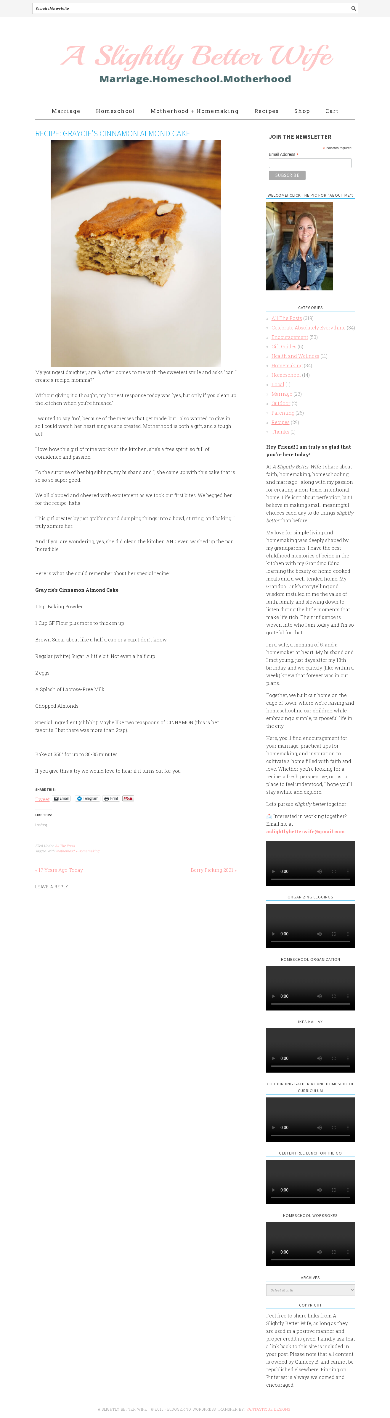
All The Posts (65, 845)
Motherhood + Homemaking (77, 851)
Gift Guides (284, 346)
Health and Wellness (295, 356)
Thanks (280, 432)
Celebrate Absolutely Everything (309, 327)
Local (278, 384)
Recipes (281, 422)
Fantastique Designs (269, 1409)
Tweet (42, 798)
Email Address (284, 154)
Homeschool (286, 375)
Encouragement (290, 337)
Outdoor (281, 403)
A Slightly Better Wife (160, 60)
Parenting (283, 413)
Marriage (282, 394)
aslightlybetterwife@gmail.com (305, 831)
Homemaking (287, 365)
